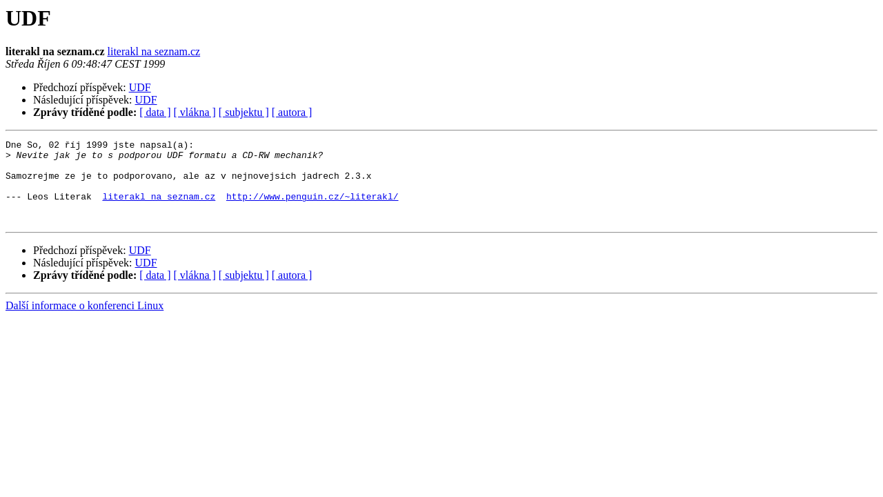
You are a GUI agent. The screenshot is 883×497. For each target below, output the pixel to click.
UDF (140, 87)
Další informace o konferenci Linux (84, 322)
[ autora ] (292, 112)
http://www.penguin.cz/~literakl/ (312, 208)
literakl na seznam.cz (154, 51)
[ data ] (154, 112)
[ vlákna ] (195, 112)
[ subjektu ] (244, 112)
